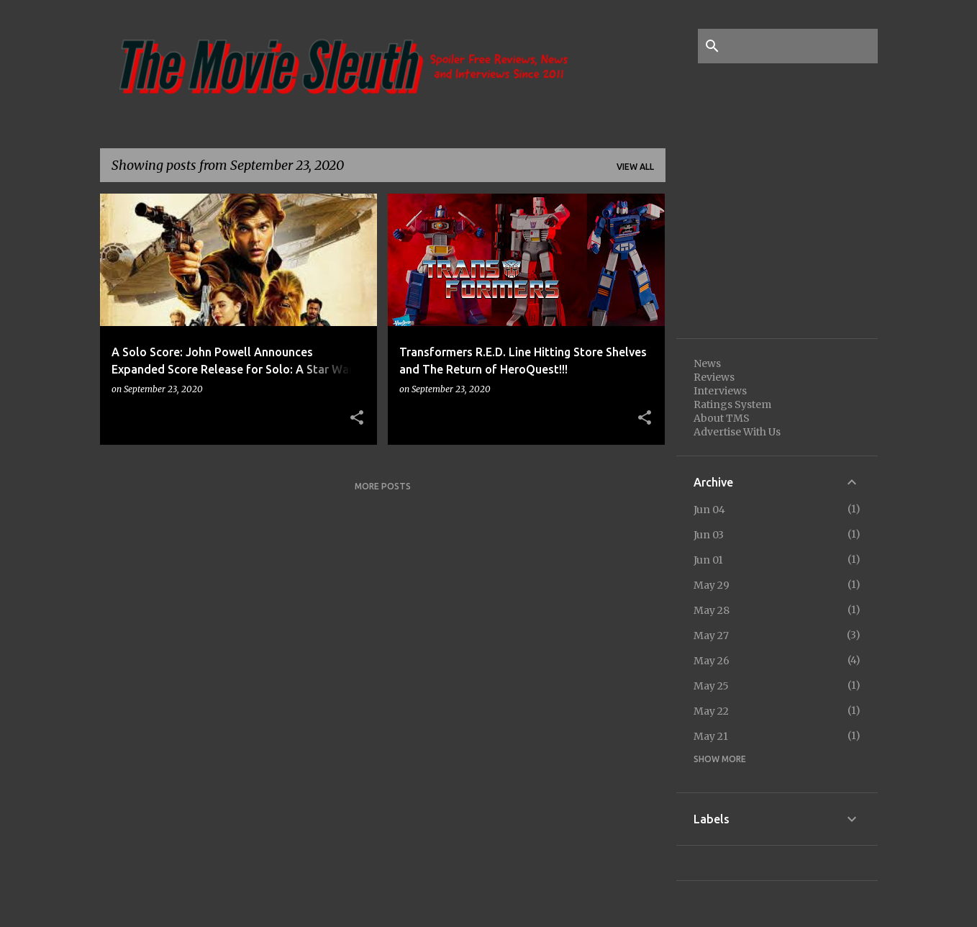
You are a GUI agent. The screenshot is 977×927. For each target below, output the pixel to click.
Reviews (714, 377)
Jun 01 (708, 559)
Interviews (720, 390)
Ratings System (732, 404)
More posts (383, 486)
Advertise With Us (737, 431)
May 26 (712, 660)
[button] (356, 418)
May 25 (711, 685)
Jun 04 (709, 509)
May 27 (711, 635)
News (707, 363)
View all (635, 166)
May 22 (711, 711)
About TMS (722, 418)
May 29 (712, 585)
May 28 (712, 610)
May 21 (711, 736)
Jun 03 (709, 534)
